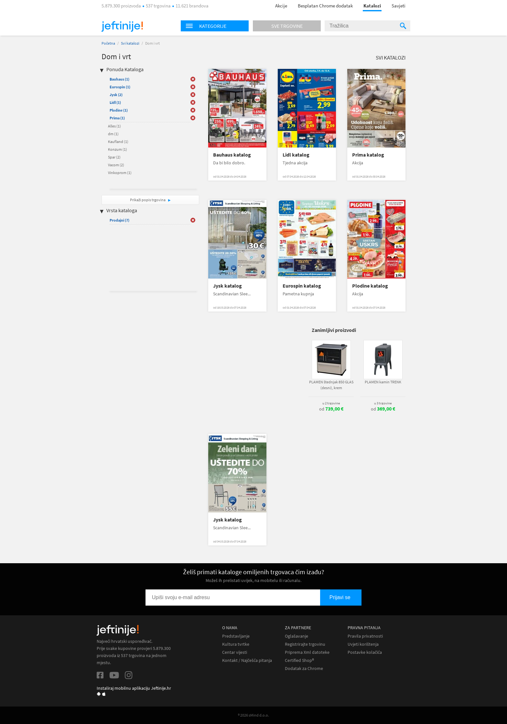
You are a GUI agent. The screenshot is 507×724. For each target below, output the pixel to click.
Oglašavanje (296, 636)
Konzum (117, 149)
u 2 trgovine (331, 403)
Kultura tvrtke (235, 644)
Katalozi (372, 6)
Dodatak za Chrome (304, 668)
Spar (114, 157)
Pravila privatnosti (365, 636)
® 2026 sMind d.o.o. (253, 715)
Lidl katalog (296, 155)
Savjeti (398, 6)
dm (113, 133)
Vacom (116, 164)
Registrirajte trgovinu (305, 644)
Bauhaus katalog (232, 155)
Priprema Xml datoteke (307, 652)
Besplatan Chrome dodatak (325, 6)
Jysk (116, 94)
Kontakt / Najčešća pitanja (247, 660)
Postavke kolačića (365, 652)
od (331, 409)
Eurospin (120, 86)
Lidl (115, 102)
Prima (117, 117)
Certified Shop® (299, 660)
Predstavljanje (236, 636)
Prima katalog (368, 155)
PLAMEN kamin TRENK (383, 381)
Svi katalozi (130, 43)
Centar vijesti (234, 652)
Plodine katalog (370, 286)
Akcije (281, 6)
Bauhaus (119, 79)
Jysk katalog (227, 286)
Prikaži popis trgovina (148, 199)
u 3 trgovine (383, 403)
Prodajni (119, 220)
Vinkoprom (120, 172)
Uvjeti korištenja (363, 644)
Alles (114, 126)
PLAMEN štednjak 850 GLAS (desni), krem (331, 384)
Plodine (119, 110)
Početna (108, 43)
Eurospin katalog (302, 286)
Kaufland (118, 141)
